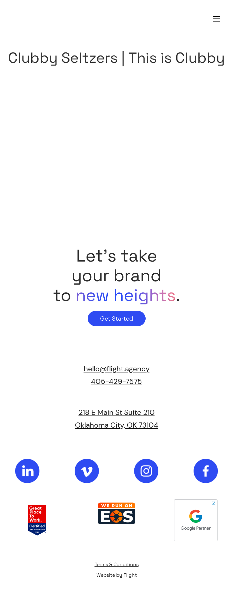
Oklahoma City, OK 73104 (116, 425)
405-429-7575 (116, 381)
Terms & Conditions (117, 564)
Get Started (116, 318)
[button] (215, 19)
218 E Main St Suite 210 (117, 412)
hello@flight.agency (117, 368)
